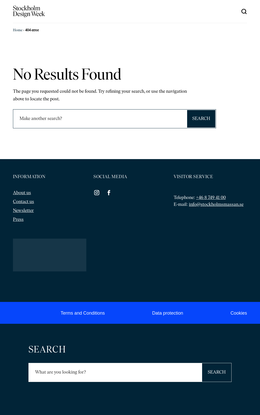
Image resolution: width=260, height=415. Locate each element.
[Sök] (100, 119)
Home (17, 30)
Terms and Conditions (83, 313)
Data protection (167, 313)
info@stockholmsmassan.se (216, 204)
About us (22, 193)
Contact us (23, 201)
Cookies (239, 313)
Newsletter (23, 210)
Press (18, 219)
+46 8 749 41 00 (211, 197)
